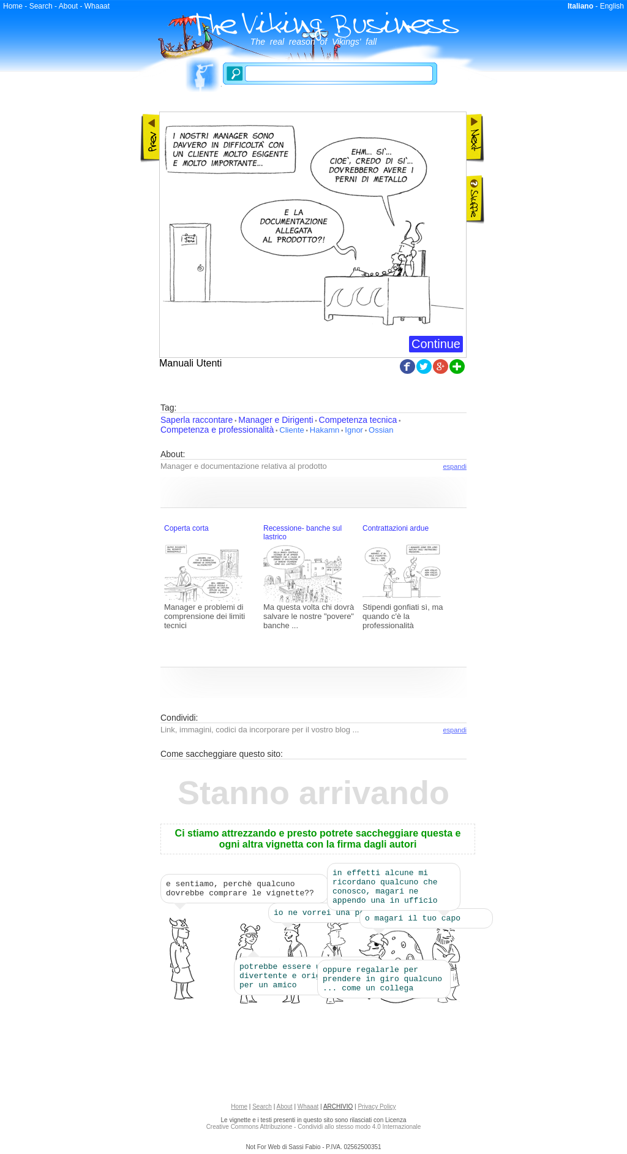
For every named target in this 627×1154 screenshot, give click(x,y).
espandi (455, 466)
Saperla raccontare (196, 420)
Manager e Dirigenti (275, 420)
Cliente (291, 430)
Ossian (381, 430)
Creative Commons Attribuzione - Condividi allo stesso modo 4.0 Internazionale (313, 1130)
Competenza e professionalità (217, 430)
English (612, 6)
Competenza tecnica (358, 420)
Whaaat (97, 6)
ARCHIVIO (338, 1110)
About (68, 6)
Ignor (354, 430)
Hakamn (324, 430)
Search (41, 6)
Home (13, 6)
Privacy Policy (377, 1110)
